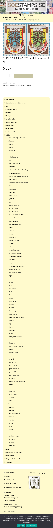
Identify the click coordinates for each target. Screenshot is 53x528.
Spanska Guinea (14, 369)
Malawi (11, 292)
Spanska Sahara (14, 375)
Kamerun (12, 260)
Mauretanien (13, 301)
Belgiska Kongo (14, 157)
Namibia (11, 320)
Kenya (11, 263)
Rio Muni (11, 349)
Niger (10, 324)
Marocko (11, 298)
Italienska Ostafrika (15, 253)
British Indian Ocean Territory (18, 170)
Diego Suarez (13, 195)
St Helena (12, 378)
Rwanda (11, 356)
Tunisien (11, 417)
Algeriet (11, 141)
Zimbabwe (12, 439)
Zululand (11, 442)
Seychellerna (13, 362)
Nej (23, 525)
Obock (11, 333)
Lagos (10, 276)
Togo (10, 404)
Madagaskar (13, 288)
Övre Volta (12, 446)
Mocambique (13, 314)
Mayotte (11, 308)
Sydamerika (10, 129)
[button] (47, 25)
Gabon (11, 227)
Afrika (8, 135)
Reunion (11, 340)
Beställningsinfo (9, 480)
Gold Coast (12, 237)
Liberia (11, 282)
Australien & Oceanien (14, 452)
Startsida (7, 476)
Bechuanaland (13, 154)
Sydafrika (12, 391)
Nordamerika (10, 119)
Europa (8, 116)
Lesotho (11, 279)
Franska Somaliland (15, 218)
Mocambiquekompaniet (16, 317)
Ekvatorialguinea (14, 205)
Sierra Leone (13, 365)
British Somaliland (15, 173)
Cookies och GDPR (10, 483)
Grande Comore (14, 240)
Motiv (8, 106)
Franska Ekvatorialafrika (16, 215)
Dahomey (12, 192)
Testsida (9, 462)
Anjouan (11, 147)
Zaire (10, 426)
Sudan (11, 385)
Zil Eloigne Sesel (14, 436)
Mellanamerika (11, 122)
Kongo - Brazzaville (15, 272)
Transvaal (12, 410)
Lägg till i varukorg (23, 76)
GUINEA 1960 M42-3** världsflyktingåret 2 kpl (26, 20)
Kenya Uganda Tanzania (16, 266)
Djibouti (11, 199)
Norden (8, 112)
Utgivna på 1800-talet (13, 459)
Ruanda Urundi (14, 353)
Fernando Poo (13, 211)
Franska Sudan (13, 221)
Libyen (11, 285)
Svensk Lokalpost (12, 109)
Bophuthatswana (14, 163)
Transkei (11, 407)
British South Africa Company (18, 176)
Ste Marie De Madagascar (17, 381)
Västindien (10, 125)
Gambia (11, 231)
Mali (10, 295)
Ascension (12, 150)
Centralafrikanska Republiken (18, 183)
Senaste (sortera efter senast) (22, 85)
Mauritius (12, 304)
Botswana (12, 167)
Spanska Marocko (14, 372)
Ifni (10, 247)
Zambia (11, 429)
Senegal (11, 359)
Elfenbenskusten (14, 208)
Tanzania (11, 397)
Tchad (11, 401)
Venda (11, 423)
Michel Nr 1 (10, 456)
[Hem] (3, 20)
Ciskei (10, 186)
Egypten (11, 202)
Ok (19, 525)
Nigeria (11, 327)
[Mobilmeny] (31, 15)
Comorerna (12, 189)
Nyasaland (12, 330)
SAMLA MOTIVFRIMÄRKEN (12, 487)
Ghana (11, 234)
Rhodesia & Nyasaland (16, 346)
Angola (11, 144)
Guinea (12, 85)
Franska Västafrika (15, 224)
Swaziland (12, 388)
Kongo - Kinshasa (14, 269)
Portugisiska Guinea (15, 336)
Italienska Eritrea (14, 250)
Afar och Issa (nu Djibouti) (17, 138)
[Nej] (51, 521)
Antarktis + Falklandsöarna (15, 132)
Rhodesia (12, 343)
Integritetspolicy (31, 525)
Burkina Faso (13, 179)
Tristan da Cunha (14, 413)
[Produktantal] (8, 75)
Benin (10, 160)
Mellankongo (13, 311)
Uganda (11, 420)
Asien (8, 449)
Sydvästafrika (13, 394)
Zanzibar (11, 433)
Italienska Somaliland (15, 256)
